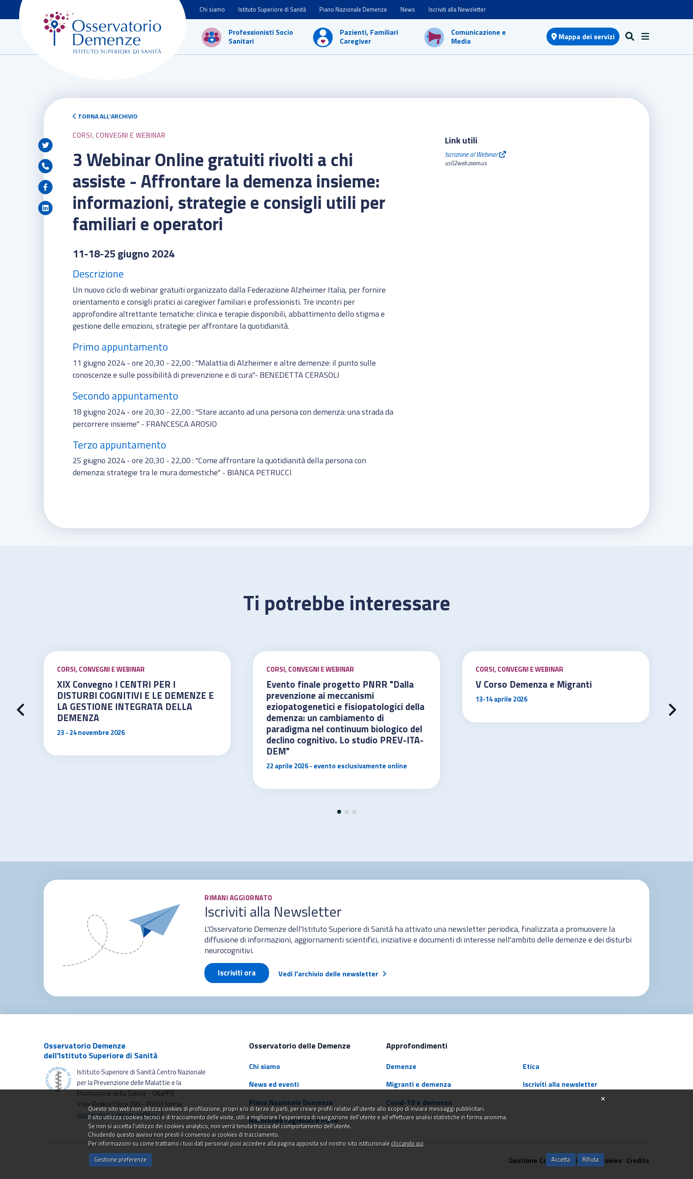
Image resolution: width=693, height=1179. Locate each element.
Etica (531, 1066)
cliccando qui (407, 1143)
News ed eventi (274, 1084)
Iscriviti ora (237, 973)
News (407, 9)
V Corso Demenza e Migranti (534, 684)
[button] (339, 812)
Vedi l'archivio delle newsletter (328, 973)
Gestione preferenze (120, 1159)
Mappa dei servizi (583, 36)
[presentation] (21, 710)
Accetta (560, 1159)
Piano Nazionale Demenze (353, 9)
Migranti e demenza (418, 1084)
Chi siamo (212, 9)
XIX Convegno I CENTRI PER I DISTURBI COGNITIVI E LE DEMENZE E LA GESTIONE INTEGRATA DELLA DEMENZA (135, 701)
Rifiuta (591, 1159)
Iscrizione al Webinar (475, 154)
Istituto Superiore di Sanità (272, 9)
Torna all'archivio (105, 116)
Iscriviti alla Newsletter (457, 9)
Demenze (401, 1066)
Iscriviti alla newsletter (560, 1084)
